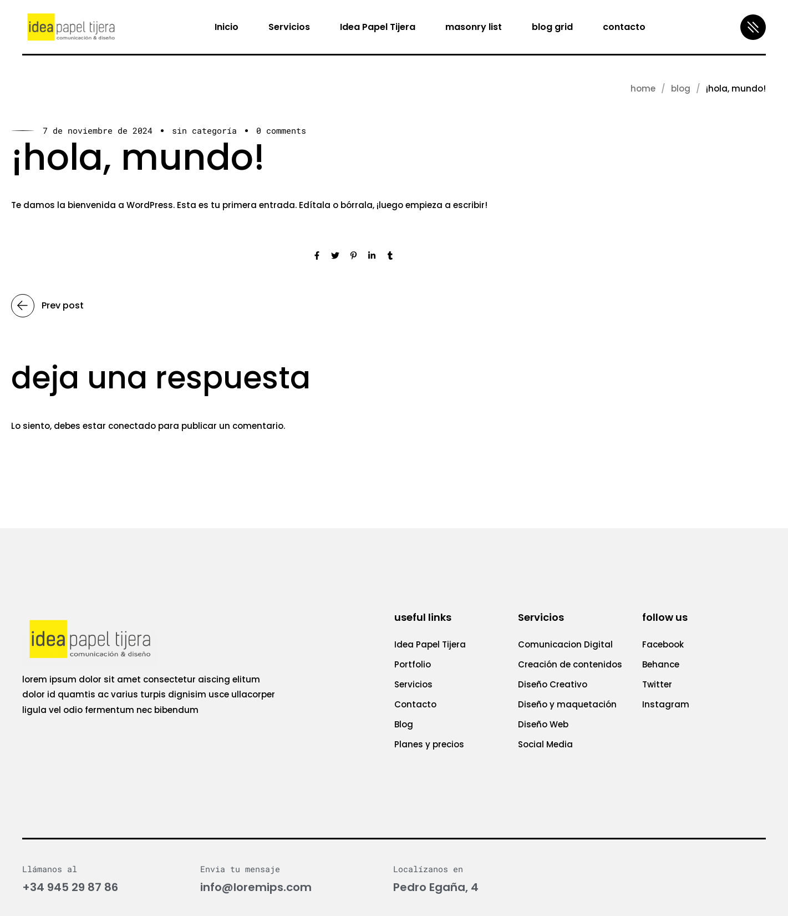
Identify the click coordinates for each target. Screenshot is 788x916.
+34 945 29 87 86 (70, 887)
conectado (132, 426)
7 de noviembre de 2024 (97, 130)
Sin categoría (204, 130)
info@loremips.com (256, 887)
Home (643, 88)
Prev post (47, 305)
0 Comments (281, 130)
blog (680, 88)
